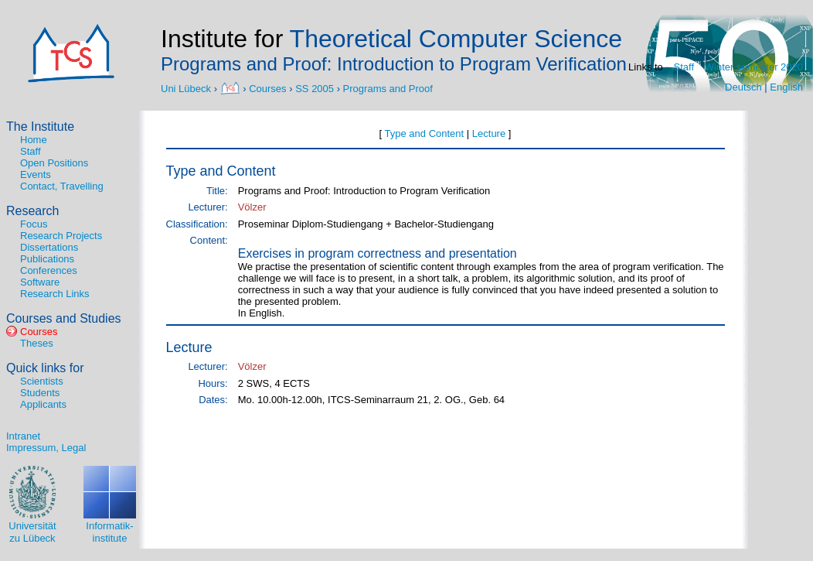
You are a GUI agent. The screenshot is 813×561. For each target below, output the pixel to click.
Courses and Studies (63, 318)
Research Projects (61, 235)
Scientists (41, 381)
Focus (33, 224)
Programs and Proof (388, 88)
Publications (47, 259)
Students (40, 393)
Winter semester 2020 (754, 67)
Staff (684, 67)
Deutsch (743, 87)
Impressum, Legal (46, 447)
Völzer (252, 207)
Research (32, 210)
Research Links (55, 293)
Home (33, 139)
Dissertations (49, 247)
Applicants (43, 404)
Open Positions (54, 163)
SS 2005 (314, 88)
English (786, 87)
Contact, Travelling (62, 186)
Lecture (488, 133)
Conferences (48, 270)
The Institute (40, 126)
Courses (267, 88)
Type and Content (424, 133)
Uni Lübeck (187, 88)
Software (40, 282)
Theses (36, 343)
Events (35, 174)
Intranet (23, 436)
